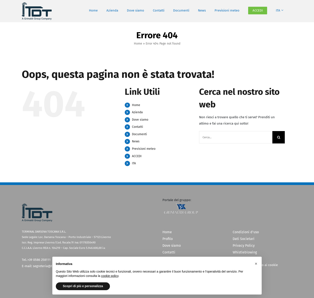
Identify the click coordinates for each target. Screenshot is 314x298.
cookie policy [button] (109, 276)
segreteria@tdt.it (45, 266)
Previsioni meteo (143, 149)
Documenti (139, 134)
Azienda (137, 112)
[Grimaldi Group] (180, 205)
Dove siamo (140, 120)
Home (138, 43)
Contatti (137, 127)
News (136, 141)
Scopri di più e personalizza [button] (83, 286)
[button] (256, 263)
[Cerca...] (235, 137)
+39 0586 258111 (39, 260)
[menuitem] (279, 10)
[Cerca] (278, 137)
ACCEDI (137, 156)
